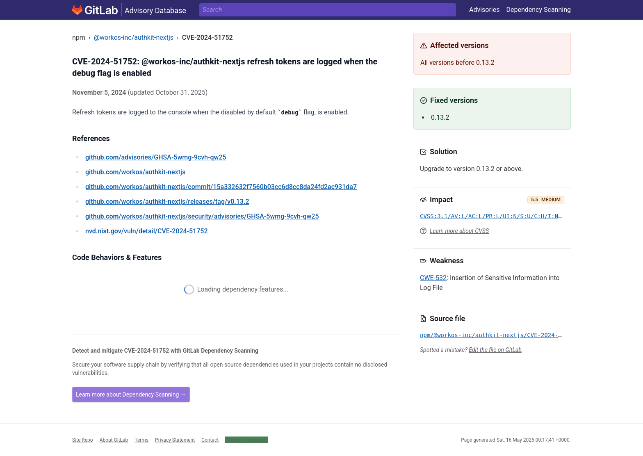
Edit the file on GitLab (495, 350)
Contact (210, 439)
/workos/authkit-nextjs (135, 172)
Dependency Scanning (538, 10)
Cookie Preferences (246, 439)
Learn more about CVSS (459, 231)
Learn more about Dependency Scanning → (131, 394)
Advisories (484, 10)
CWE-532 (433, 278)
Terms (141, 439)
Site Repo (82, 439)
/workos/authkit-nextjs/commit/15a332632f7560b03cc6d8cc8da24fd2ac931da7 (221, 187)
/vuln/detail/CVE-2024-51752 (146, 231)
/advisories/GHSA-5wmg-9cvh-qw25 (155, 157)
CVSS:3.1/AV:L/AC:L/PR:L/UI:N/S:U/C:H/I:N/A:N (496, 216)
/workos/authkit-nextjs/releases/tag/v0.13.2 (167, 201)
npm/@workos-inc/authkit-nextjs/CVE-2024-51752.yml (504, 335)
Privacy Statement (175, 439)
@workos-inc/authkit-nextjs (133, 37)
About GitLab (114, 439)
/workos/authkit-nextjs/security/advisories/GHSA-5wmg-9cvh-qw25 (202, 216)
